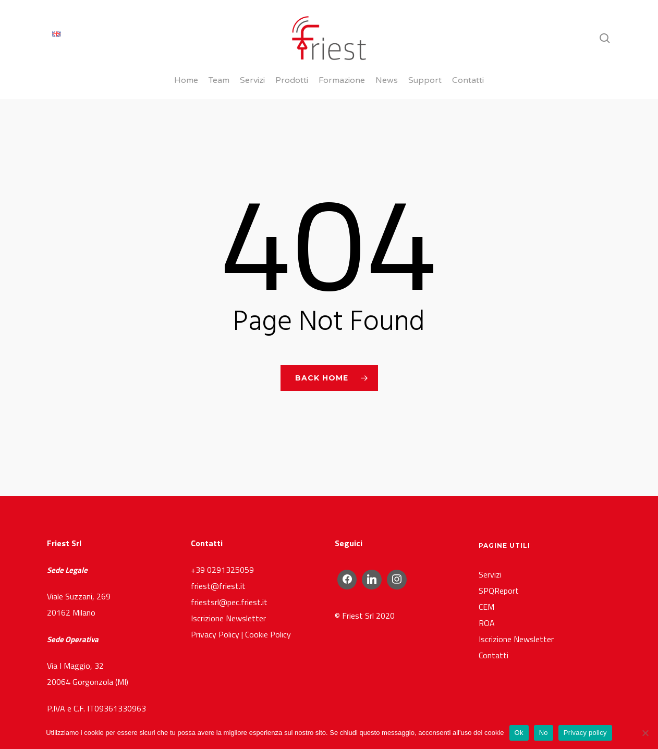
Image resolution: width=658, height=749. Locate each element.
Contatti (493, 632)
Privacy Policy (215, 611)
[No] (645, 733)
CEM (486, 584)
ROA (487, 600)
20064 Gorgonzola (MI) (87, 659)
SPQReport (499, 567)
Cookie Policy (268, 611)
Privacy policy (585, 732)
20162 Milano (71, 589)
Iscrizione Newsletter (228, 595)
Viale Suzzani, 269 (79, 573)
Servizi (490, 551)
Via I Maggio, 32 (75, 642)
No (543, 732)
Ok (519, 732)
